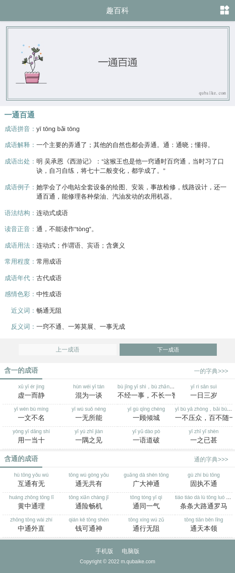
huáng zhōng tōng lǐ (31, 502)
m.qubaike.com (138, 562)
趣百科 (117, 10)
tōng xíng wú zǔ (146, 525)
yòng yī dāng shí (31, 436)
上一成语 (67, 350)
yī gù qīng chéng (146, 414)
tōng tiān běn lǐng (203, 525)
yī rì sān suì (203, 392)
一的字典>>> (211, 371)
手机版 (104, 551)
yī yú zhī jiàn (89, 436)
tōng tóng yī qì (146, 502)
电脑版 (130, 551)
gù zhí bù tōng (203, 480)
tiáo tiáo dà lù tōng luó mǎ (204, 502)
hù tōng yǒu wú (31, 480)
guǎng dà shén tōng (146, 480)
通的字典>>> (211, 459)
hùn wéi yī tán (89, 392)
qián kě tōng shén (89, 525)
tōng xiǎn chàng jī (89, 502)
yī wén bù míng (31, 414)
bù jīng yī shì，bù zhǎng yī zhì (152, 392)
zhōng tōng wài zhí (31, 525)
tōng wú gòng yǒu (89, 480)
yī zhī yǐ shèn (203, 436)
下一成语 (168, 350)
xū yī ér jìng (31, 392)
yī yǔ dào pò (146, 436)
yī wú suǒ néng (89, 414)
